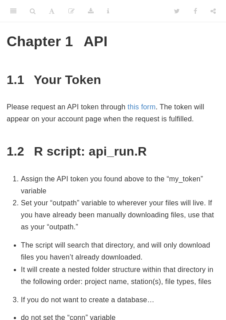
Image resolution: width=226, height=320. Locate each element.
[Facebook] (195, 11)
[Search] (32, 11)
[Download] (90, 11)
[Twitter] (176, 11)
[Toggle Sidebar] (13, 11)
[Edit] (71, 11)
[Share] (213, 11)
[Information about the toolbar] (108, 11)
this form (141, 107)
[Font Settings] (51, 11)
